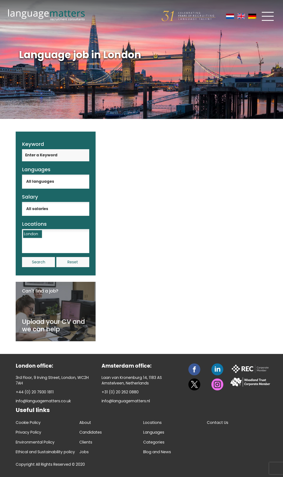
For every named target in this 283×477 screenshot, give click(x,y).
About (85, 422)
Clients (85, 442)
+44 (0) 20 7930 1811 (35, 392)
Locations (152, 422)
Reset (72, 262)
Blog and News (157, 452)
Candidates (90, 432)
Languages (153, 432)
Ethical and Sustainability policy (45, 452)
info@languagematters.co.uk (43, 401)
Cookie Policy (28, 422)
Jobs (84, 452)
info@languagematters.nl (126, 401)
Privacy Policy (28, 432)
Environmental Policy (35, 442)
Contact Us (217, 422)
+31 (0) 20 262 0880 (120, 392)
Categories (153, 442)
